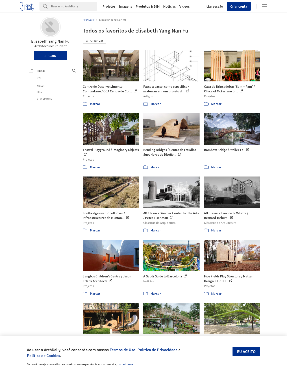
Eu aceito (246, 351)
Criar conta (238, 6)
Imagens (125, 6)
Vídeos (184, 6)
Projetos (108, 6)
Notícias (169, 6)
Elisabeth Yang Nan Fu (50, 41)
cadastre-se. (126, 364)
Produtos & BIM (148, 6)
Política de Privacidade (157, 349)
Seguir (50, 55)
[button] (94, 41)
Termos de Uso (122, 349)
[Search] (74, 6)
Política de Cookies (43, 355)
